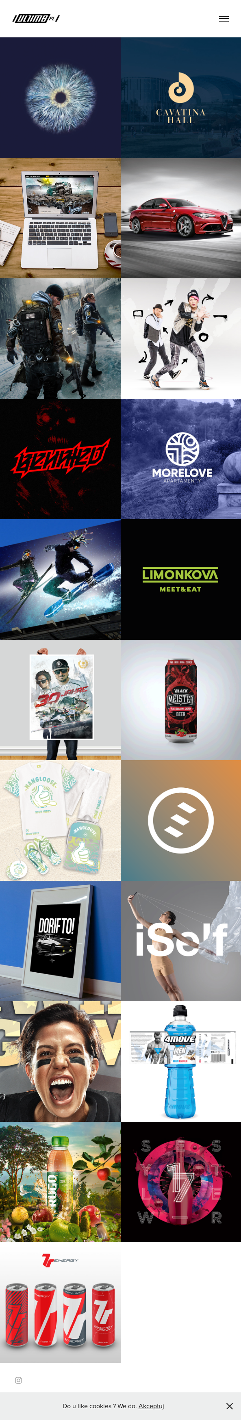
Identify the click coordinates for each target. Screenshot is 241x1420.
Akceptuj (151, 1405)
